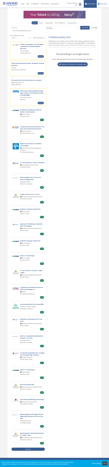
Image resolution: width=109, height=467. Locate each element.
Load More (28, 449)
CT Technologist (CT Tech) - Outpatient (32, 162)
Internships (35, 4)
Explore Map (49, 23)
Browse (41, 23)
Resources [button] (54, 4)
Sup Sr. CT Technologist (27, 370)
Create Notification (39, 38)
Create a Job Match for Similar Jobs (72, 64)
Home (22, 4)
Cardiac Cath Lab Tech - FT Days (30, 194)
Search (35, 23)
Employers (102, 4)
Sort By (13, 38)
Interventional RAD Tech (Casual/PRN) (32, 304)
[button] (94, 28)
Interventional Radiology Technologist (32, 399)
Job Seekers (90, 4)
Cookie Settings (96, 463)
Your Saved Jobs (71, 23)
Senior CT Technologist (27, 255)
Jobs (27, 4)
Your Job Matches (60, 23)
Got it (104, 463)
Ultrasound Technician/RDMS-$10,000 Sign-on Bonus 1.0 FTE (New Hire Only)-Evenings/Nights (32, 93)
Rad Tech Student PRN (27, 384)
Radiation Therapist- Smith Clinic (30, 209)
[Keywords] (28, 28)
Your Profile (45, 4)
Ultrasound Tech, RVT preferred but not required (26, 80)
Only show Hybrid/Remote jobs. (22, 30)
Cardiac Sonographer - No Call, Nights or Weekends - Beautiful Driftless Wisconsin (32, 46)
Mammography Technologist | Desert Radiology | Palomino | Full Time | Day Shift (31, 416)
